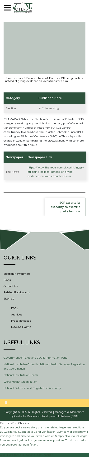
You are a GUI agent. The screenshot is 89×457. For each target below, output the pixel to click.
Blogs (7, 280)
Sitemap (9, 298)
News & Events (25, 78)
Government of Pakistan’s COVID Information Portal (36, 357)
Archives (16, 314)
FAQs (14, 308)
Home (8, 78)
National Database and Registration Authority (32, 388)
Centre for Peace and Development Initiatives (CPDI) (46, 416)
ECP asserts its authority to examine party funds (65, 207)
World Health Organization (20, 381)
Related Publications (17, 292)
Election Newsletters (17, 273)
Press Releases (21, 320)
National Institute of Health (21, 375)
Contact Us (11, 286)
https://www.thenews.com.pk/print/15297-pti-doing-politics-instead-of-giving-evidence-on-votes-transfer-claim (56, 172)
